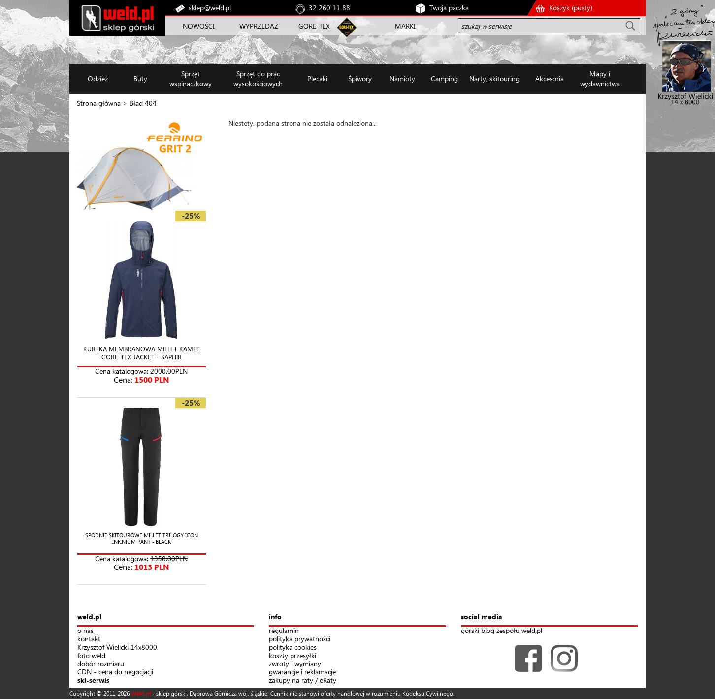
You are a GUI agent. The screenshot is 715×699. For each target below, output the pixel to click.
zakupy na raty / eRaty (302, 680)
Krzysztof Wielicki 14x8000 (117, 647)
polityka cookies (293, 647)
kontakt (88, 639)
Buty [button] (140, 78)
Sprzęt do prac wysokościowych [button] (258, 78)
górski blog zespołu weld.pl (501, 631)
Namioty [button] (402, 78)
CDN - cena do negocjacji (115, 672)
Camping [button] (444, 78)
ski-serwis (93, 680)
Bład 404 (143, 103)
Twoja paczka (449, 7)
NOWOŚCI (199, 26)
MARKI (405, 26)
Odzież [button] (98, 78)
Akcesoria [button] (549, 78)
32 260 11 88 (329, 7)
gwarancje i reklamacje (302, 672)
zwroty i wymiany (295, 664)
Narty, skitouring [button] (494, 78)
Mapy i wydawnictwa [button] (600, 78)
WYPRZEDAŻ (258, 26)
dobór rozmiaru (100, 664)
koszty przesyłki (292, 656)
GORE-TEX (314, 26)
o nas (85, 631)
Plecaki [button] (317, 78)
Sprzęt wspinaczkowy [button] (190, 78)
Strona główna (99, 103)
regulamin (284, 631)
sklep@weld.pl (210, 7)
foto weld (91, 656)
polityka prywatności (299, 639)
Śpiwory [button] (360, 78)
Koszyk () (570, 7)
